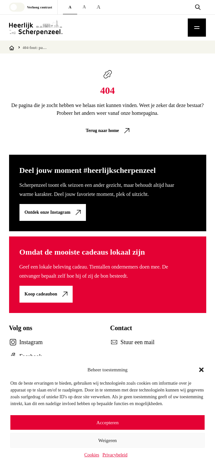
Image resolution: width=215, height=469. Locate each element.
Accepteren (107, 422)
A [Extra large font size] (99, 7)
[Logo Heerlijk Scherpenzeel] (35, 27)
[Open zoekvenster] (197, 7)
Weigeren (107, 440)
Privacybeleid (114, 454)
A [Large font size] (84, 7)
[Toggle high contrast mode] (30, 7)
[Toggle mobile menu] (197, 27)
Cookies (91, 454)
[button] (201, 370)
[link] (107, 130)
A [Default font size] (69, 7)
